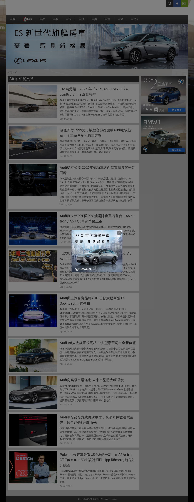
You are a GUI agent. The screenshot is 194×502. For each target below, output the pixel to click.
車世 (107, 20)
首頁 (10, 72)
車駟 (120, 20)
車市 (68, 20)
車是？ (135, 20)
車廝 (12, 20)
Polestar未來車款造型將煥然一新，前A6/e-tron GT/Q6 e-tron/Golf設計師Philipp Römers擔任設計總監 (97, 460)
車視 (81, 20)
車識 (94, 20)
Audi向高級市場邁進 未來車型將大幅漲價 (92, 380)
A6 (15, 72)
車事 (55, 20)
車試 (42, 20)
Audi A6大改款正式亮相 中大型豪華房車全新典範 (98, 343)
